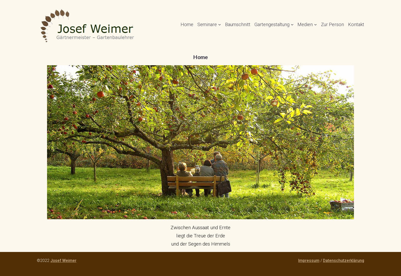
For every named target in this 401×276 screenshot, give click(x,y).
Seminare (207, 24)
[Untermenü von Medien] (315, 24)
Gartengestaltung (271, 24)
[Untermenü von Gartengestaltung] (292, 24)
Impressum (308, 260)
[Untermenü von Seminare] (219, 24)
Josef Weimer (63, 260)
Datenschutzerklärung (343, 260)
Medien (305, 24)
